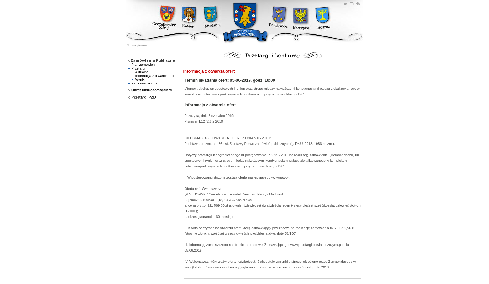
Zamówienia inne (144, 83)
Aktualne (142, 72)
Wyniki (140, 79)
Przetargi (138, 68)
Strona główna (137, 45)
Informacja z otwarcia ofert (155, 76)
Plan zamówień (143, 64)
